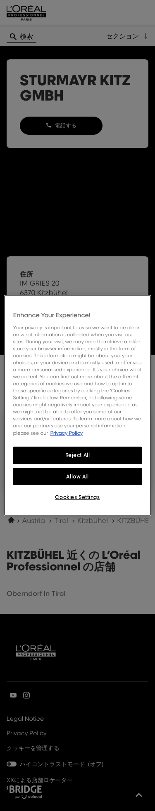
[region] (77, 405)
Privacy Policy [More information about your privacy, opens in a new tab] (66, 432)
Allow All (77, 476)
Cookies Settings (77, 497)
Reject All (77, 455)
